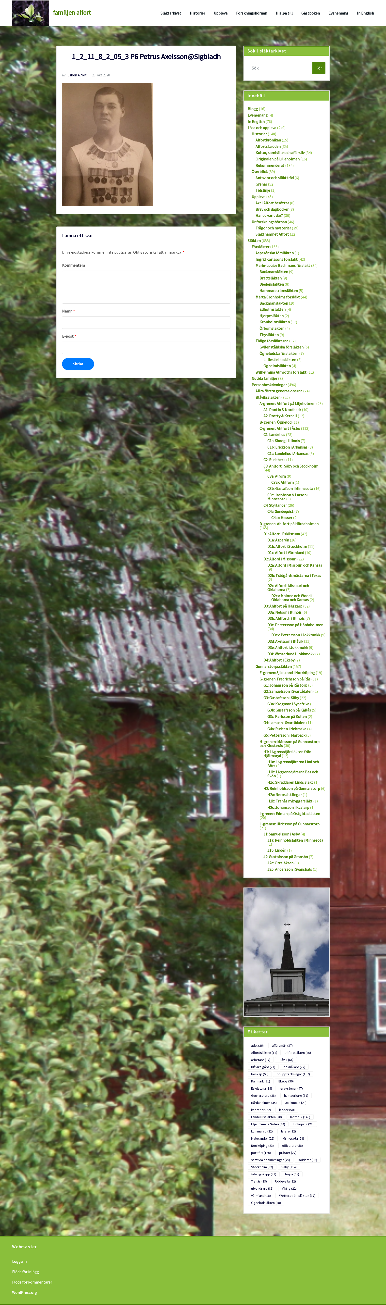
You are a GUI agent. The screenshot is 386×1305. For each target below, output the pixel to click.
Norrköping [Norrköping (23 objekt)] (262, 1145)
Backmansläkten (273, 271)
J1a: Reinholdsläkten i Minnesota (295, 840)
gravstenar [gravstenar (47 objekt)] (291, 1088)
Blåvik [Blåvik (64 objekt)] (286, 1060)
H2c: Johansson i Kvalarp (288, 807)
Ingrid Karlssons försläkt (277, 259)
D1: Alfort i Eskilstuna (281, 533)
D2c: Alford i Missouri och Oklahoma (288, 587)
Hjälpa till (284, 13)
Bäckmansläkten (273, 303)
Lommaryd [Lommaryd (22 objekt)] (262, 1131)
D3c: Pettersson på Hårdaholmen (295, 624)
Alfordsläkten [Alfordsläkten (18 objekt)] (264, 1052)
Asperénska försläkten (275, 252)
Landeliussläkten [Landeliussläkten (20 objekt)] (266, 1117)
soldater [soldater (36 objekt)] (307, 1160)
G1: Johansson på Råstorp (285, 685)
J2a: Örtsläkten (280, 862)
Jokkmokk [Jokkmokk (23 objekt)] (295, 1102)
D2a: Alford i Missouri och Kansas (294, 565)
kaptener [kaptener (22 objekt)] (261, 1110)
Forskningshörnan (251, 13)
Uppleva (220, 13)
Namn (68, 311)
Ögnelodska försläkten (278, 353)
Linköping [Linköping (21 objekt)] (303, 1124)
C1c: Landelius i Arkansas (287, 453)
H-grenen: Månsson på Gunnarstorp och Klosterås (289, 743)
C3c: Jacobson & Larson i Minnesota (287, 496)
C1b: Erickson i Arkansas (287, 447)
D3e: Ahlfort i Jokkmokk (287, 647)
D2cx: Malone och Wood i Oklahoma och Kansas (291, 597)
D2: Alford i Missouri (279, 559)
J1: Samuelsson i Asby (281, 834)
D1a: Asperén (278, 540)
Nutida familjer (264, 378)
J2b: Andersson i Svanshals (289, 869)
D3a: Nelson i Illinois (284, 612)
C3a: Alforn (276, 476)
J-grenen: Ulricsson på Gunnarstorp (289, 823)
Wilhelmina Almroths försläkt (281, 372)
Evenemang (338, 13)
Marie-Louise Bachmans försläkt (283, 265)
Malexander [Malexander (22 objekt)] (262, 1138)
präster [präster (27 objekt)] (287, 1152)
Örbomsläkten (271, 328)
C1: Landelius (274, 434)
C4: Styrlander (275, 505)
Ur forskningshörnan (269, 221)
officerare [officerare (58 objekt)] (292, 1145)
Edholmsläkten (272, 309)
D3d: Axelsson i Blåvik (285, 641)
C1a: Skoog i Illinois (283, 440)
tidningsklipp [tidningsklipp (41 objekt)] (263, 1174)
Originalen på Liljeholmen (278, 159)
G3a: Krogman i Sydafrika (288, 703)
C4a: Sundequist (280, 511)
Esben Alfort (74, 75)
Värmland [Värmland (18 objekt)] (261, 1195)
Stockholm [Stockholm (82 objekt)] (262, 1167)
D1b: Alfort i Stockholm (287, 546)
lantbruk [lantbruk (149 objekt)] (300, 1117)
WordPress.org (24, 1292)
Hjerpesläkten (271, 315)
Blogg (253, 108)
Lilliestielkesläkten (279, 359)
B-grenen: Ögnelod (275, 422)
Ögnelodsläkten (277, 365)
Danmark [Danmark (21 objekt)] (260, 1081)
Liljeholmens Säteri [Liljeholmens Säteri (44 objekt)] (268, 1124)
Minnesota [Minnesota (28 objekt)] (293, 1138)
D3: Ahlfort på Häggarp (282, 606)
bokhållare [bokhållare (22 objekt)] (294, 1067)
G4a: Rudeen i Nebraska (286, 728)
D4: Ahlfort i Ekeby (278, 660)
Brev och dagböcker (272, 209)
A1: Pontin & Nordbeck (282, 409)
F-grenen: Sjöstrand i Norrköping (287, 672)
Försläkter (260, 246)
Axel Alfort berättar (272, 202)
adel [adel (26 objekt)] (257, 1045)
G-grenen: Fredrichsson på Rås (284, 679)
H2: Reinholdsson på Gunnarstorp (291, 788)
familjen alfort (72, 13)
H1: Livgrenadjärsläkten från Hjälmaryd (287, 753)
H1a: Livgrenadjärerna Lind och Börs (293, 763)
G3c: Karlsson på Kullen (287, 716)
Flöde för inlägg (25, 1271)
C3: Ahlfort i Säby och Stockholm (290, 466)
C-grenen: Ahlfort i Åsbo (279, 428)
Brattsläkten (270, 278)
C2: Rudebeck (274, 459)
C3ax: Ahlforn (282, 482)
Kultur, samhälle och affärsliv (280, 152)
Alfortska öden (268, 146)
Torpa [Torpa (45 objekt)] (292, 1174)
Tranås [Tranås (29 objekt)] (259, 1181)
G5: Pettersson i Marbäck (284, 735)
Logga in (19, 1261)
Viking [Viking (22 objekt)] (289, 1188)
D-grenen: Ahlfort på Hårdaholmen (289, 523)
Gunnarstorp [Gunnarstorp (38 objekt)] (263, 1095)
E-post (69, 336)
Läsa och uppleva (262, 127)
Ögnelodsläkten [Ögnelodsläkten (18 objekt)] (266, 1203)
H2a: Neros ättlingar (284, 794)
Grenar (261, 184)
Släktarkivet (171, 13)
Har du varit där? (269, 215)
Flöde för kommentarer (32, 1282)
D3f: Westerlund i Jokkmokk (290, 653)
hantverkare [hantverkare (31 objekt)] (296, 1095)
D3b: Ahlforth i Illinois (286, 618)
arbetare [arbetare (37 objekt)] (260, 1060)
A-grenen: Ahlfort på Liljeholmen (287, 403)
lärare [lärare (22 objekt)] (288, 1131)
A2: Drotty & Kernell (280, 415)
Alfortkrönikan (268, 140)
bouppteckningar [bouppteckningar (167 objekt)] (293, 1074)
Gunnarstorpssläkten (274, 666)
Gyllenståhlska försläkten (281, 347)
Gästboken (310, 13)
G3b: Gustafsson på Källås (289, 710)
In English (365, 13)
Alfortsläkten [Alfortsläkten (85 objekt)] (298, 1052)
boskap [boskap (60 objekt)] (259, 1074)
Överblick (260, 171)
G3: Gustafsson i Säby (281, 697)
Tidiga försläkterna (272, 340)
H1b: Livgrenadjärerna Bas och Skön (292, 773)
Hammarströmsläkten (278, 290)
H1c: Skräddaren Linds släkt (290, 782)
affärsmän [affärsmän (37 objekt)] (282, 1045)
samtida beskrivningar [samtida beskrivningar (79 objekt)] (270, 1160)
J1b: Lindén (276, 850)
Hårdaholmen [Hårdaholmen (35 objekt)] (264, 1102)
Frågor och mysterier (273, 228)
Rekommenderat (270, 165)
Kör (319, 68)
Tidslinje (263, 190)
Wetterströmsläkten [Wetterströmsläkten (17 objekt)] (297, 1195)
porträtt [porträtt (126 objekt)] (261, 1152)
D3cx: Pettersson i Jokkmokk (295, 634)
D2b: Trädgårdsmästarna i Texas (294, 575)
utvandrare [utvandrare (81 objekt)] (262, 1188)
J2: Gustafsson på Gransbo (285, 856)
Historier (197, 13)
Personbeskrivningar (269, 384)
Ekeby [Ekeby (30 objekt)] (286, 1081)
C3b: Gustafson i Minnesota (290, 488)
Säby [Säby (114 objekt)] (289, 1167)
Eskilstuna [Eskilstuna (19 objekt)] (261, 1088)
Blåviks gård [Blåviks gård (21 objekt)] (263, 1067)
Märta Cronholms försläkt (278, 297)
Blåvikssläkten (268, 397)
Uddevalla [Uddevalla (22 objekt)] (285, 1181)
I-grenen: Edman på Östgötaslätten (289, 813)
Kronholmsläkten (274, 321)
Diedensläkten (271, 284)
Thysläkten (269, 334)
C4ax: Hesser (281, 517)
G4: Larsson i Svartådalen (284, 722)
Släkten (254, 240)
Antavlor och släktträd (275, 177)
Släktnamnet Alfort (272, 234)
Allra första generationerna (279, 390)
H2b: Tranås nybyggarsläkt (289, 801)
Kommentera (73, 265)
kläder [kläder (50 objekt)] (287, 1110)
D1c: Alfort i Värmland (285, 552)
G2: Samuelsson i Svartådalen (287, 691)
